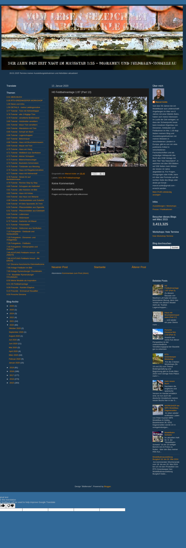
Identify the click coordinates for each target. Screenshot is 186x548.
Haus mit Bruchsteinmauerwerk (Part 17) (171, 315)
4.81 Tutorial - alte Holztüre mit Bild (22, 190)
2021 (12, 321)
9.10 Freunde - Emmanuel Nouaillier (22, 291)
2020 (12, 325)
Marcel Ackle (161, 102)
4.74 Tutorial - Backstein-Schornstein (23, 163)
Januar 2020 (14, 363)
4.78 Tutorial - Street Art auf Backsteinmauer (19, 178)
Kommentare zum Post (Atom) (75, 273)
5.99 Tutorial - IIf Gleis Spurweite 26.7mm (25, 204)
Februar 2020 (15, 359)
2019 (12, 367)
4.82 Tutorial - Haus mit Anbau (20, 193)
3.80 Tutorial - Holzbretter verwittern (22, 121)
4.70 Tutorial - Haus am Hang (19, 149)
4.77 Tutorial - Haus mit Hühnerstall (22, 173)
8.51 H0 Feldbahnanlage (69, 178)
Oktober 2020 (15, 328)
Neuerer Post (60, 267)
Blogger (107, 486)
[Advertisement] (26, 407)
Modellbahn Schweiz (169, 433)
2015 (12, 383)
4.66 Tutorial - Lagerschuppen (20, 135)
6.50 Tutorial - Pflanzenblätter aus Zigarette (25, 207)
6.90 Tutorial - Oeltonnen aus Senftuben (24, 228)
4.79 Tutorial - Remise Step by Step (22, 183)
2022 (12, 317)
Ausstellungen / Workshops (164, 206)
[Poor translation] (10, 505)
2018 (12, 371)
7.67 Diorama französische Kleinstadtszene (25, 264)
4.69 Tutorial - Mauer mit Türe (19, 146)
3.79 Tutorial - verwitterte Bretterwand (23, 118)
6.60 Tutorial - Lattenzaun (18, 214)
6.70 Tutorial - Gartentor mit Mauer (22, 221)
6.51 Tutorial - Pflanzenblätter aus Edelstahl (25, 211)
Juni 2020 (13, 343)
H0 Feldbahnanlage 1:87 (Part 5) (171, 288)
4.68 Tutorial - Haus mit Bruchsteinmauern (25, 142)
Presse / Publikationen (162, 209)
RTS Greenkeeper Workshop (170, 356)
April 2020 (13, 351)
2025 (12, 310)
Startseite (99, 267)
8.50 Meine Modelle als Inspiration (21, 280)
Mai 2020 (13, 347)
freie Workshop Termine (163, 236)
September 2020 (16, 332)
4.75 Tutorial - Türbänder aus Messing (23, 166)
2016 (12, 379)
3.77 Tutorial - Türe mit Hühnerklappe (23, 111)
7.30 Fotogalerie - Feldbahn (19, 243)
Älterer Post (139, 267)
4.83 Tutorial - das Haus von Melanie (23, 197)
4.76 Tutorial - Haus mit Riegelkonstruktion (25, 170)
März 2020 (14, 355)
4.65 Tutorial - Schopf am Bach (20, 132)
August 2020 (14, 336)
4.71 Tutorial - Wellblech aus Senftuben (24, 153)
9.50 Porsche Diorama (16, 294)
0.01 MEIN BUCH (14, 97)
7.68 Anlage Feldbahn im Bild (19, 268)
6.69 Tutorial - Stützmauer (18, 218)
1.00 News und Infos (15, 104)
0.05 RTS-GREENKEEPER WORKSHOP (25, 100)
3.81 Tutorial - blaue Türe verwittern (22, 125)
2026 (12, 306)
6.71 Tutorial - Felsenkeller (18, 225)
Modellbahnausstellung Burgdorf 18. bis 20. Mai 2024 (165, 458)
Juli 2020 (13, 340)
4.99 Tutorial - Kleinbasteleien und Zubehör (25, 200)
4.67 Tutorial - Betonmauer (18, 139)
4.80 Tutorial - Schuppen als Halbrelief (23, 186)
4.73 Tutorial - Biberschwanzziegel (21, 160)
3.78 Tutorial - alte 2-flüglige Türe (21, 114)
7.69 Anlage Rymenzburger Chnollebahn (24, 271)
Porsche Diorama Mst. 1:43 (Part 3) (170, 332)
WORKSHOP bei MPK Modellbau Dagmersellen (171, 408)
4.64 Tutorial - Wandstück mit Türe (21, 128)
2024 (12, 313)
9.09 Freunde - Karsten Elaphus (20, 287)
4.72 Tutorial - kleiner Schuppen (20, 156)
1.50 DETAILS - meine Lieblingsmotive (23, 107)
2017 (12, 375)
